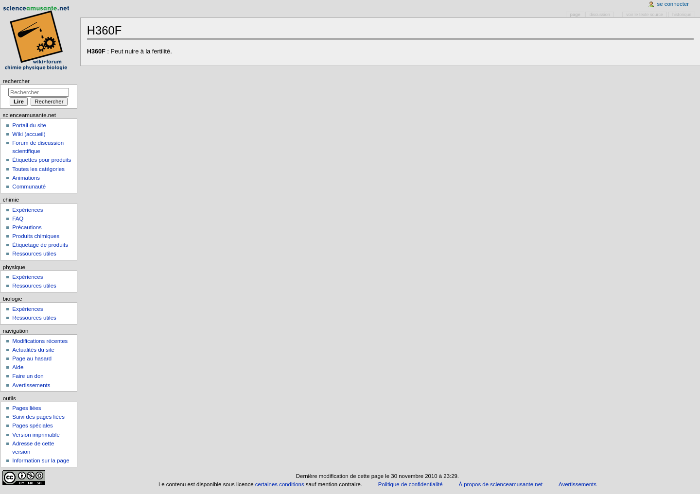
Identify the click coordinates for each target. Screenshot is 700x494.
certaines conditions (279, 484)
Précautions (26, 227)
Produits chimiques (35, 236)
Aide (17, 367)
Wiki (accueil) (28, 134)
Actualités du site (33, 350)
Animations (26, 178)
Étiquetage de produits (40, 245)
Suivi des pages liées (38, 417)
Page (575, 14)
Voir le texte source (644, 14)
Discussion (600, 14)
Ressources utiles (34, 253)
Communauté (29, 186)
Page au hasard (32, 358)
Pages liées (26, 408)
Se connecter (673, 4)
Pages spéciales (32, 425)
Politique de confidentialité (410, 484)
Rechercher (16, 81)
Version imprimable (35, 435)
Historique (681, 14)
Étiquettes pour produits (41, 160)
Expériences (27, 210)
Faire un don (27, 376)
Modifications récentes (40, 341)
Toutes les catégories (38, 169)
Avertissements (31, 385)
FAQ (17, 218)
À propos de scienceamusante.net (500, 484)
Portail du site (29, 125)
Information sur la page (40, 460)
